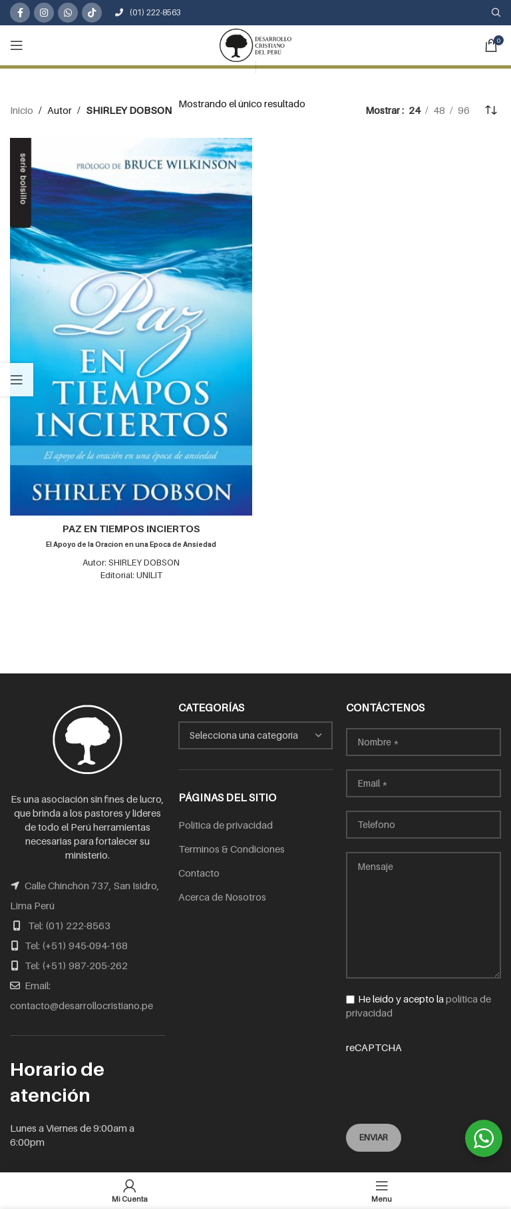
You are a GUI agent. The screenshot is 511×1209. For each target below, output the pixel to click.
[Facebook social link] (20, 13)
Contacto (199, 873)
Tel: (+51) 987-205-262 (76, 965)
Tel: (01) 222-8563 (69, 925)
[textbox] (256, 735)
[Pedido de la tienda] (491, 110)
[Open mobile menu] (16, 45)
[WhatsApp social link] (68, 13)
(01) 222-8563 (148, 12)
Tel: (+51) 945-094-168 (76, 945)
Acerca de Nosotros (222, 897)
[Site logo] (255, 44)
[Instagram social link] (44, 13)
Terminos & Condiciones (231, 849)
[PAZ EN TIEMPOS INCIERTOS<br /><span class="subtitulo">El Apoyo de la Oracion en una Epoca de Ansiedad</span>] (131, 327)
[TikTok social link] (92, 13)
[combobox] (255, 735)
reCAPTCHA (423, 1073)
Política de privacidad (225, 825)
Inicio (21, 110)
